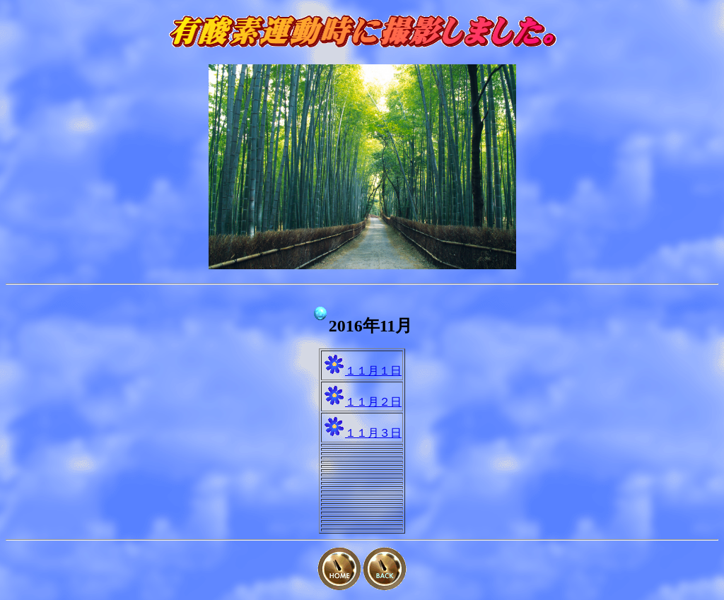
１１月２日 (373, 402)
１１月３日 (373, 433)
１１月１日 (373, 371)
